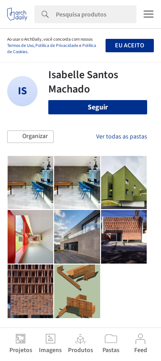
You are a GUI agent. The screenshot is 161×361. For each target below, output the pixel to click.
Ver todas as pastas (121, 136)
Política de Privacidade (56, 45)
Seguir (98, 107)
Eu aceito (129, 45)
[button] (30, 136)
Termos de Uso (20, 45)
